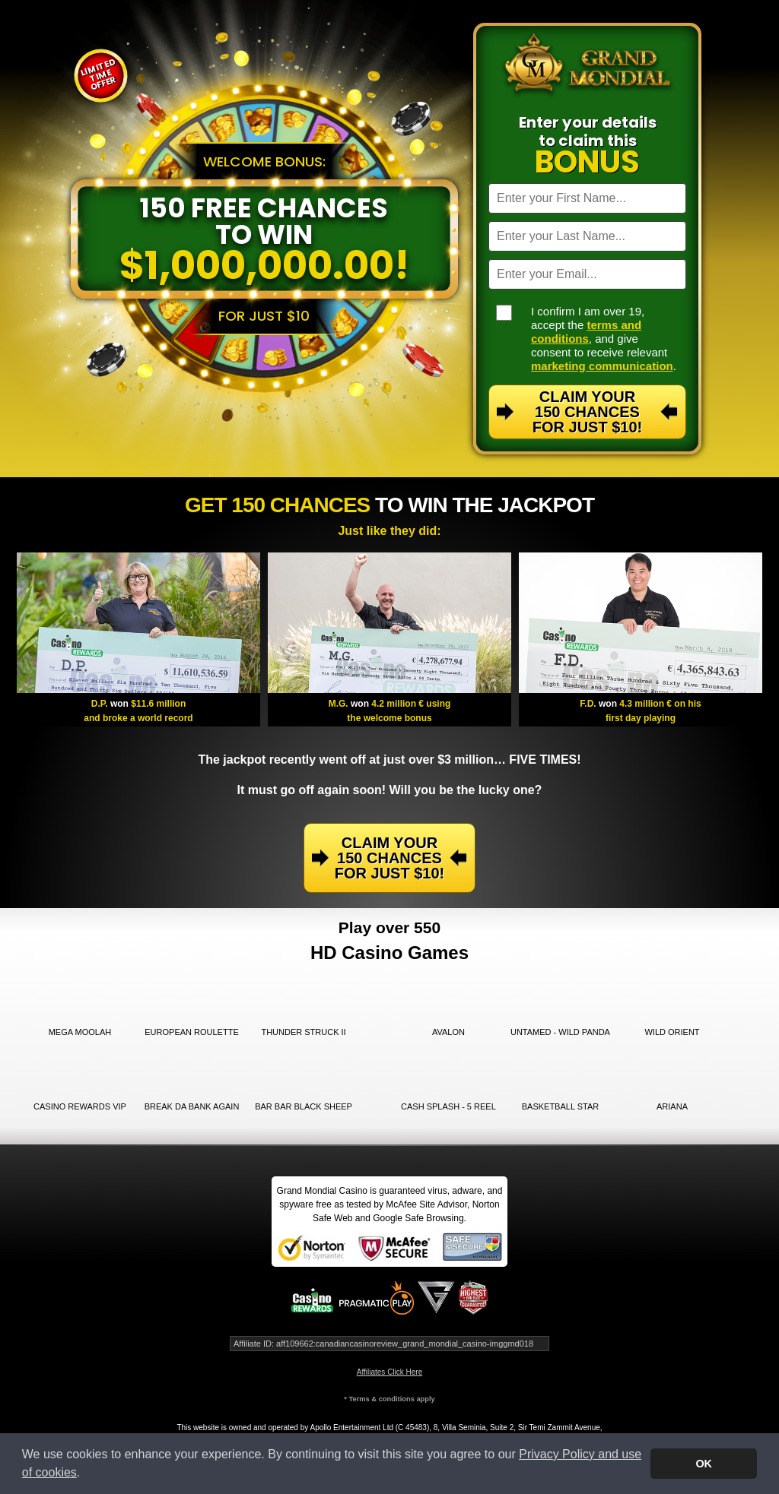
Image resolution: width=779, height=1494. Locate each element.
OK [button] (703, 1464)
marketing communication (602, 365)
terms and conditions (586, 331)
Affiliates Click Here (390, 1372)
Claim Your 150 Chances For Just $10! (587, 411)
